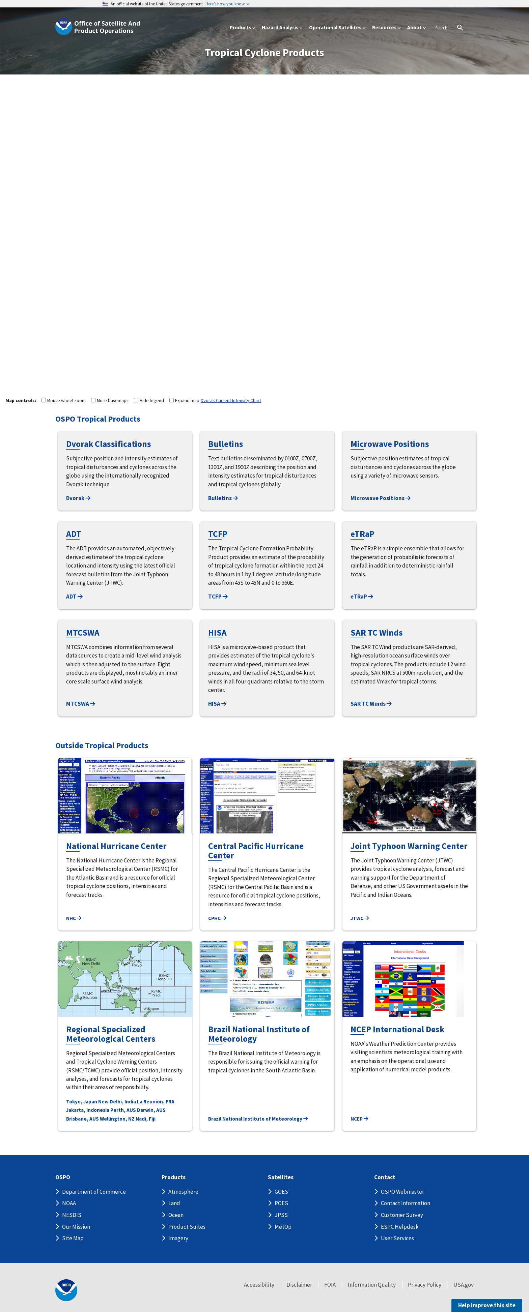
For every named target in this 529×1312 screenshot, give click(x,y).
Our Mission (76, 1226)
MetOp (283, 1226)
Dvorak (78, 498)
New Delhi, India (117, 1101)
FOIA (330, 1284)
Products (174, 1177)
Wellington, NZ (117, 1119)
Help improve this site (487, 1305)
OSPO (62, 1177)
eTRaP (362, 596)
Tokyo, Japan (81, 1101)
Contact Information (405, 1203)
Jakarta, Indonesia (87, 1110)
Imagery (178, 1238)
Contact (384, 1177)
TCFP (218, 596)
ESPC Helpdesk (400, 1226)
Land (174, 1203)
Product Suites (186, 1226)
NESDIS (71, 1215)
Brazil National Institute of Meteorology (258, 1119)
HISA (217, 703)
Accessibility (259, 1284)
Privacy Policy (424, 1284)
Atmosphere (183, 1191)
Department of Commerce (94, 1191)
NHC (73, 918)
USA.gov (463, 1284)
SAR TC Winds (371, 703)
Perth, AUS (123, 1110)
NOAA (69, 1203)
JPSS (281, 1215)
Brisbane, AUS (82, 1119)
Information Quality (372, 1284)
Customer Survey (402, 1215)
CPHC (217, 918)
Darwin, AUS (151, 1110)
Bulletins (223, 498)
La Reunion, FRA (155, 1101)
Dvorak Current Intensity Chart (231, 400)
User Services (397, 1238)
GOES (281, 1191)
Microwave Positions (381, 498)
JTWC (360, 918)
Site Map (73, 1238)
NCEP (359, 1119)
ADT (74, 596)
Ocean (176, 1215)
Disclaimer (299, 1284)
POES (281, 1203)
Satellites (281, 1177)
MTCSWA (80, 703)
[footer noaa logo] (66, 1290)
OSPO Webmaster (402, 1191)
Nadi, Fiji (146, 1119)
